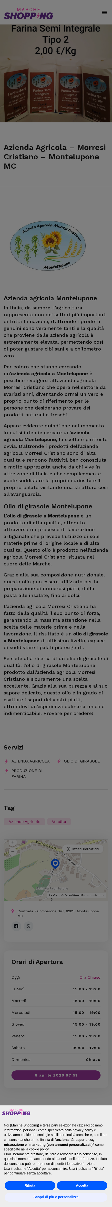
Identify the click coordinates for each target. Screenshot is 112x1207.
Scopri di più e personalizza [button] (55, 1197)
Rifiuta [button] (30, 1185)
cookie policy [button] (39, 1149)
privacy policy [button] (83, 1130)
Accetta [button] (82, 1185)
